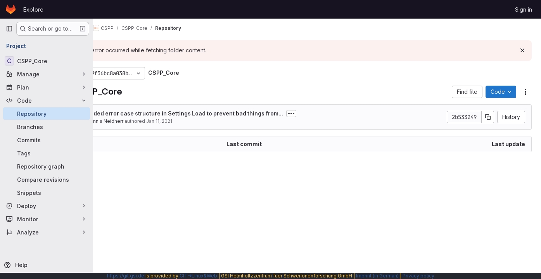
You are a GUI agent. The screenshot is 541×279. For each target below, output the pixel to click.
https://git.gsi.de (125, 276)
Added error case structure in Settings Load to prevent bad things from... (222, 113)
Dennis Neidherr (142, 121)
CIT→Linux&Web (198, 276)
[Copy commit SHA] (488, 117)
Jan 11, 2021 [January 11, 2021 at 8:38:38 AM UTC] (197, 121)
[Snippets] (46, 192)
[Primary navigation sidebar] (9, 28)
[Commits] (46, 140)
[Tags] (46, 153)
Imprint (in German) (377, 276)
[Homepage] (10, 9)
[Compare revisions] (46, 179)
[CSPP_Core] (46, 61)
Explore (33, 9)
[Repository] (46, 113)
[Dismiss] (522, 50)
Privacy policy (418, 276)
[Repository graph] (46, 166)
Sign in (523, 9)
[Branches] (46, 127)
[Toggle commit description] (329, 113)
